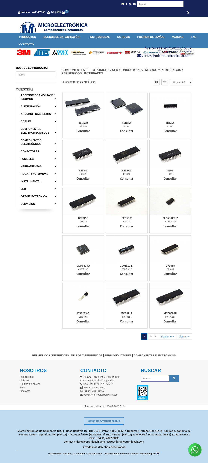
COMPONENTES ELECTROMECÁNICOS (35, 130)
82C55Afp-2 (170, 218)
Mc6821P (127, 313)
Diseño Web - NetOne (59, 453)
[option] (22, 52)
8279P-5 (83, 218)
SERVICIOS (28, 203)
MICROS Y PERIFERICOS (163, 70)
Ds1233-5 (83, 313)
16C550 (83, 122)
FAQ (193, 36)
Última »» (183, 336)
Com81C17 (127, 265)
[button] (123, 4)
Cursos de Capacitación (62, 36)
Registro (55, 11)
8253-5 (83, 170)
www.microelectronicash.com (125, 441)
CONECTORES (30, 151)
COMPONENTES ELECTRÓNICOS (31, 142)
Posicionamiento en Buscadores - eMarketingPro (130, 453)
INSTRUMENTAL (31, 181)
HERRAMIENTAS (31, 166)
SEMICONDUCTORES (127, 70)
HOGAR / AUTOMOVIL (34, 173)
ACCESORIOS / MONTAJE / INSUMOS (38, 97)
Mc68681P (170, 313)
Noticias (123, 36)
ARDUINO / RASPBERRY (36, 113)
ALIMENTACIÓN (31, 106)
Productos (27, 36)
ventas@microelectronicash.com (84, 441)
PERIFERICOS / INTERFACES (82, 73)
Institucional (99, 36)
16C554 (126, 122)
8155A (170, 122)
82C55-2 (127, 218)
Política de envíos (150, 36)
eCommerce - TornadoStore (87, 453)
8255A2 (126, 170)
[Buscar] (188, 12)
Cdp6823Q (83, 265)
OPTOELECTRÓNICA (34, 196)
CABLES (26, 121)
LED (23, 188)
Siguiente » (167, 336)
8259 (170, 170)
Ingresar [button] (40, 11)
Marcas (177, 36)
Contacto (26, 44)
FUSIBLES (27, 158)
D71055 (170, 265)
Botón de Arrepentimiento (104, 420)
